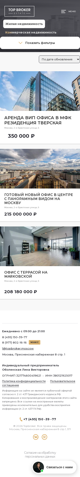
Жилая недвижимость (24, 24)
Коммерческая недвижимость (31, 32)
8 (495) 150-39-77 (14, 337)
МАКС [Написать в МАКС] (35, 342)
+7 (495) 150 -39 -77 (39, 419)
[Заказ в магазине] (59, 59)
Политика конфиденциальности (24, 381)
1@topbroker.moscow (18, 348)
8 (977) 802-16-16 (14, 342)
